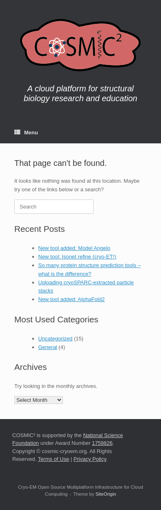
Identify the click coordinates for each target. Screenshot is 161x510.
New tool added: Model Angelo (74, 248)
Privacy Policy (90, 459)
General (47, 347)
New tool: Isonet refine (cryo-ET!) (77, 257)
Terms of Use (53, 459)
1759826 (102, 443)
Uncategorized (55, 338)
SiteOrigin (106, 494)
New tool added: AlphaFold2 (71, 299)
